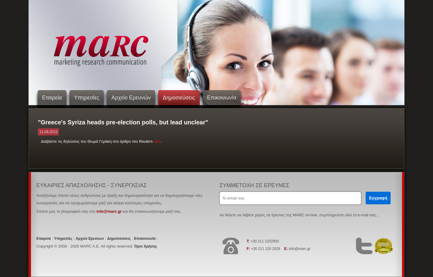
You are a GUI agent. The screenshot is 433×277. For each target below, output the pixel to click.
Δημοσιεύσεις (179, 98)
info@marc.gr (109, 211)
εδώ (157, 141)
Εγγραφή (378, 198)
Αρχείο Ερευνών (131, 98)
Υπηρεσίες (87, 98)
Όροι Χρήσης (145, 246)
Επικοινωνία (222, 98)
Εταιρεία (52, 98)
